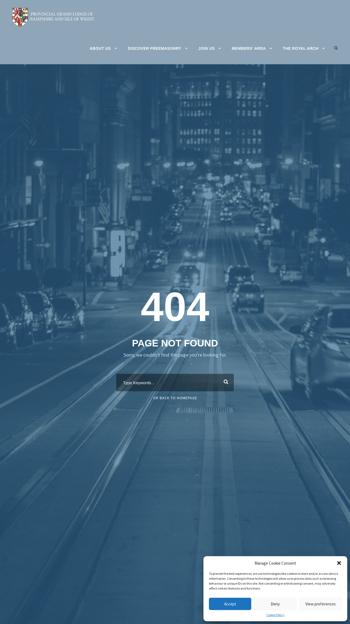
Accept (230, 603)
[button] (339, 563)
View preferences (320, 603)
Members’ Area (249, 48)
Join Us (207, 48)
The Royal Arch (300, 48)
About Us (100, 48)
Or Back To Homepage (175, 397)
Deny (275, 603)
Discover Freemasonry (154, 48)
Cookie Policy (275, 615)
